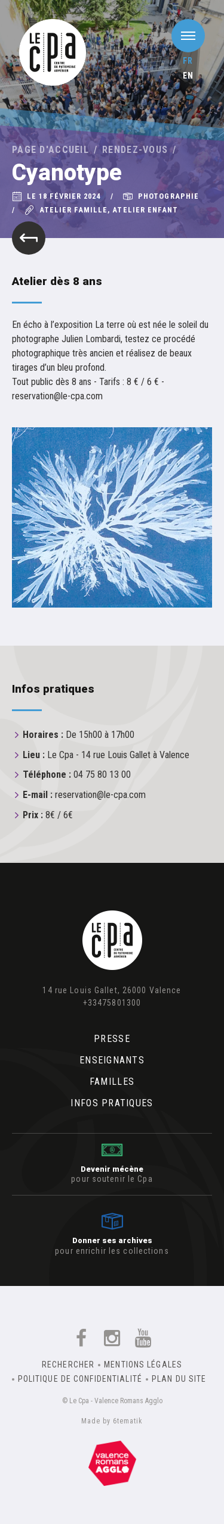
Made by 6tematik (111, 1421)
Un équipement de (112, 1463)
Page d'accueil (50, 149)
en (188, 75)
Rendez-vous (135, 149)
